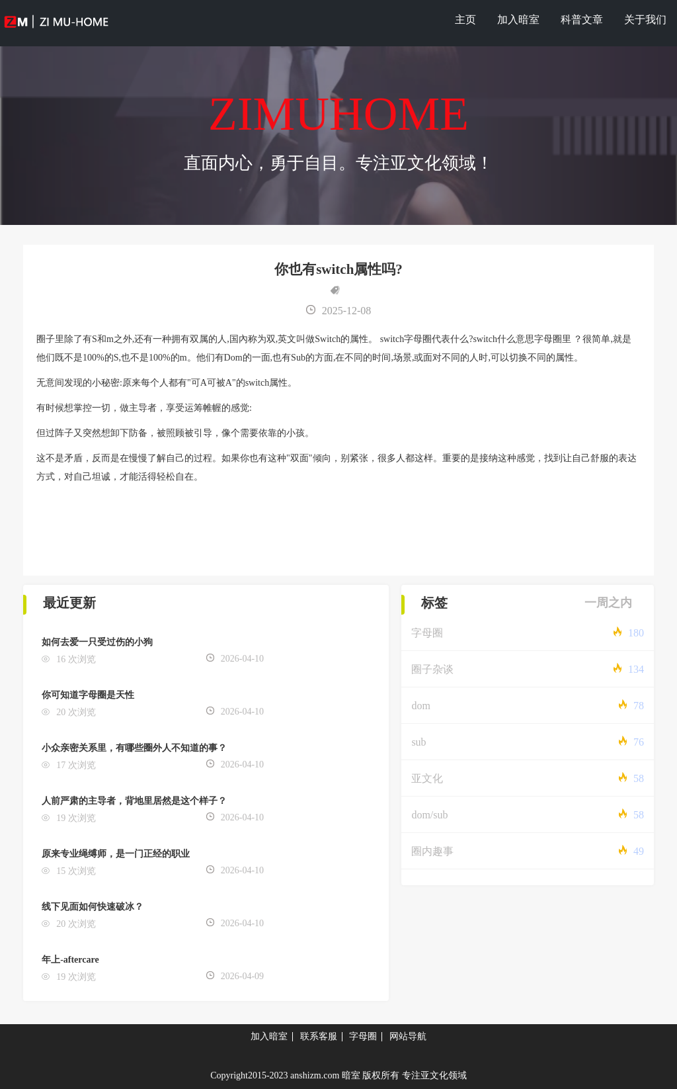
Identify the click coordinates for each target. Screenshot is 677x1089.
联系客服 (318, 1036)
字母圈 (427, 632)
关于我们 (645, 19)
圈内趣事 (432, 851)
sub (418, 742)
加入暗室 (518, 19)
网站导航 (407, 1036)
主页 (465, 19)
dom (420, 705)
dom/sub (429, 814)
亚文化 (427, 778)
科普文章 (582, 19)
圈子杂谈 (432, 669)
